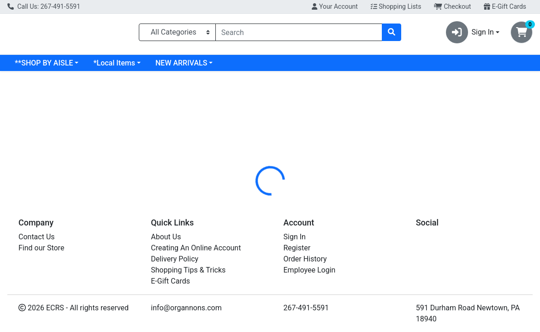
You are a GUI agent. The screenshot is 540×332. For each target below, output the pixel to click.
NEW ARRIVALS (181, 66)
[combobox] (299, 34)
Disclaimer (290, 204)
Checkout (452, 6)
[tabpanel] (382, 257)
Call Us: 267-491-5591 (43, 6)
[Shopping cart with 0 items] (521, 34)
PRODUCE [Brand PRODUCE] (333, 258)
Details (250, 204)
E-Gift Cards (505, 6)
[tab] (250, 204)
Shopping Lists (396, 6)
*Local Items (114, 66)
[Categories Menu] (177, 34)
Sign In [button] (470, 34)
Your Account (334, 6)
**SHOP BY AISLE (44, 66)
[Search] (299, 34)
